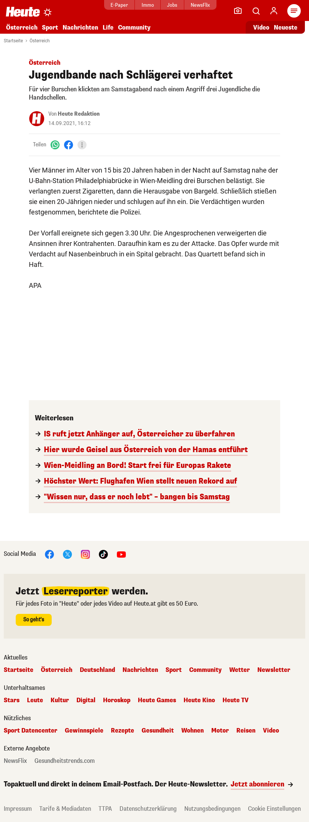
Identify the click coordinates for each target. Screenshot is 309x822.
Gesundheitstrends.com (64, 761)
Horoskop (116, 700)
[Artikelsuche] (255, 10)
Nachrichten (80, 27)
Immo (148, 5)
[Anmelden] (273, 10)
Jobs (172, 5)
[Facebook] (68, 144)
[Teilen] (82, 144)
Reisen (245, 730)
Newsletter (273, 670)
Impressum (18, 809)
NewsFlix (200, 5)
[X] (67, 554)
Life (108, 27)
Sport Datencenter (30, 730)
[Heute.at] (23, 11)
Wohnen (192, 730)
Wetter (239, 670)
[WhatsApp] (55, 144)
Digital (86, 700)
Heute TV (235, 700)
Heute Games (157, 700)
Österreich (21, 27)
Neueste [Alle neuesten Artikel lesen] (285, 27)
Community (134, 27)
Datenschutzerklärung (148, 809)
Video (271, 730)
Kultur (60, 700)
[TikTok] (103, 554)
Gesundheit (158, 730)
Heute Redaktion (79, 114)
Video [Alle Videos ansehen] (261, 27)
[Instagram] (85, 554)
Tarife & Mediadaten (65, 809)
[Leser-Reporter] (237, 10)
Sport (50, 27)
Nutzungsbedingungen (212, 809)
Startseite (13, 40)
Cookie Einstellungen (274, 809)
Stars (11, 700)
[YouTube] (121, 554)
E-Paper (119, 5)
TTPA (105, 809)
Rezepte (122, 730)
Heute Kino (199, 700)
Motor (220, 730)
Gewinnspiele (84, 730)
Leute (35, 700)
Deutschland (97, 670)
